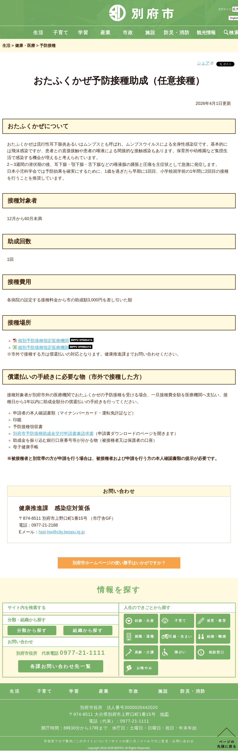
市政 (128, 32)
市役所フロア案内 (58, 741)
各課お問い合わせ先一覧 (60, 666)
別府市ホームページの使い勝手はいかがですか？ (119, 563)
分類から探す (32, 630)
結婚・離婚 (216, 636)
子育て (61, 32)
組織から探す (88, 630)
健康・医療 (25, 45)
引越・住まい (180, 636)
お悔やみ (144, 668)
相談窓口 (216, 652)
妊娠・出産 (144, 620)
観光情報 (206, 32)
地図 (164, 714)
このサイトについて (92, 741)
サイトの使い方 (124, 741)
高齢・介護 (144, 652)
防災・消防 (177, 32)
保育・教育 (216, 620)
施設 (150, 32)
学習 (83, 32)
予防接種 (48, 45)
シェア (203, 63)
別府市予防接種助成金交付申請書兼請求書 (53, 433)
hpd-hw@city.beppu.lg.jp (62, 532)
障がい (180, 652)
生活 (38, 32)
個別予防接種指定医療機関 (43, 340)
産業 (105, 32)
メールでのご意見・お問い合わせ (167, 741)
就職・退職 (144, 636)
